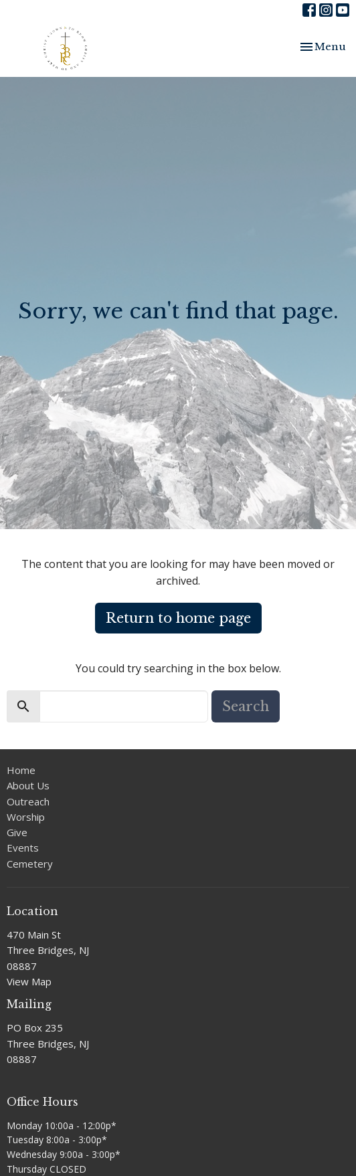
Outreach (28, 801)
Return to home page (178, 618)
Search (245, 706)
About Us (28, 785)
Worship (26, 816)
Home (21, 770)
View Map (29, 981)
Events (23, 847)
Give (17, 832)
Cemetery (30, 863)
